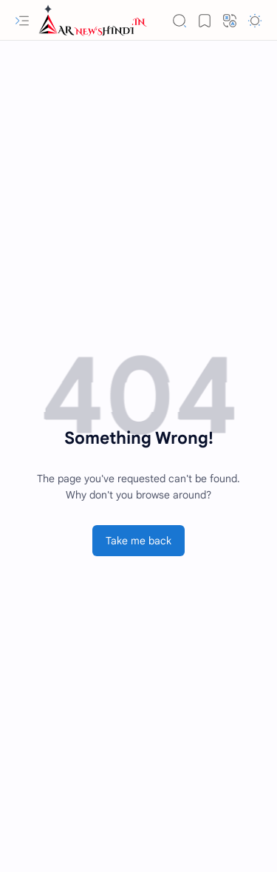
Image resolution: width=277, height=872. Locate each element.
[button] (22, 21)
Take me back (138, 540)
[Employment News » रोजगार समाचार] (92, 20)
